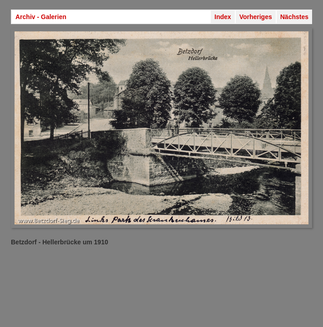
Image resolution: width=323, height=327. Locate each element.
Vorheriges (255, 16)
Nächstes (294, 16)
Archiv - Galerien (40, 16)
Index (222, 16)
